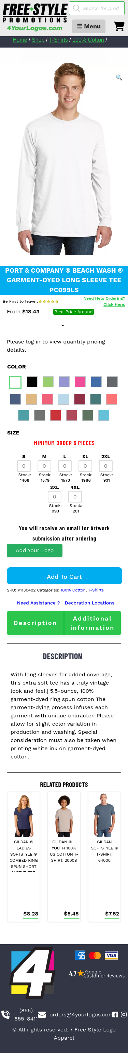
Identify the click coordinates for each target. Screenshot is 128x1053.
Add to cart (64, 576)
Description (35, 622)
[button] (119, 78)
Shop (38, 40)
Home (20, 40)
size (13, 432)
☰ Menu (89, 26)
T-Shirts (58, 40)
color (16, 366)
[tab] (35, 622)
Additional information (92, 623)
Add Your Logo (35, 550)
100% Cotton (88, 40)
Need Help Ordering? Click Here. (104, 301)
